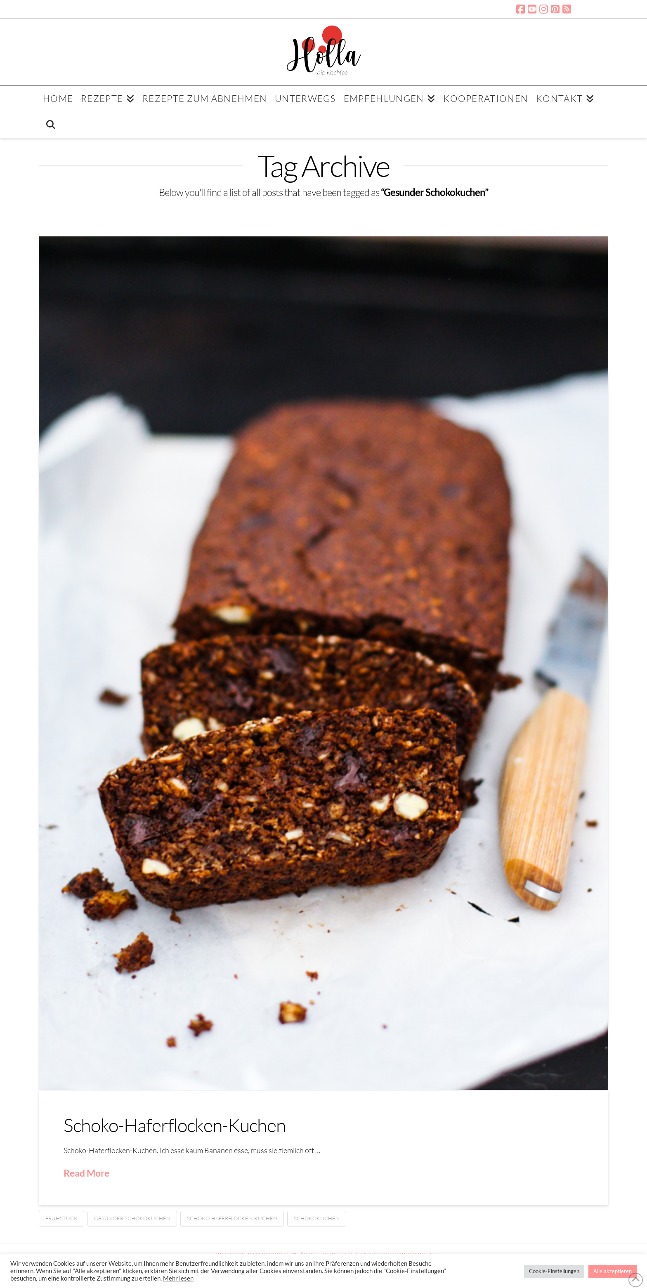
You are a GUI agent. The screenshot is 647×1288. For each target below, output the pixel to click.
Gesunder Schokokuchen (132, 1218)
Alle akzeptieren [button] (612, 1271)
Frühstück (61, 1218)
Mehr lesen (178, 1278)
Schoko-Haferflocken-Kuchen (175, 1124)
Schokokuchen (317, 1218)
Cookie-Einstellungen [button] (554, 1271)
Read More (86, 1173)
